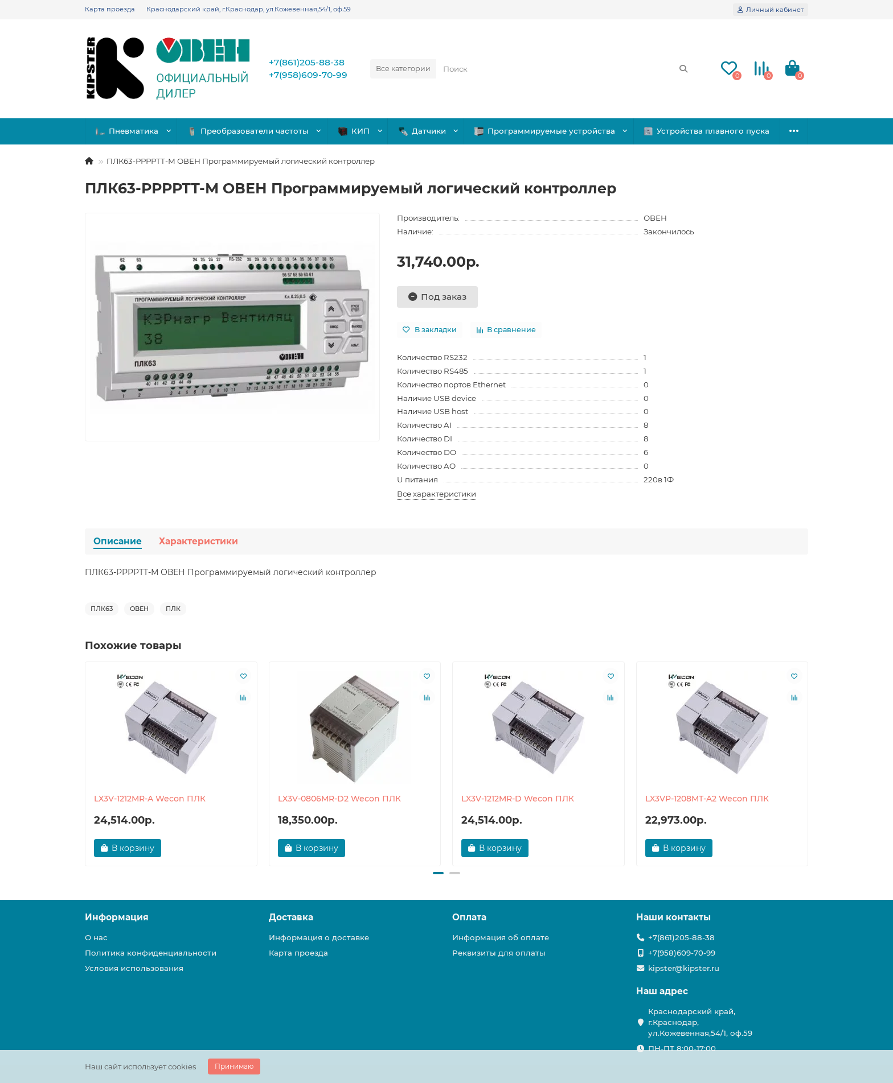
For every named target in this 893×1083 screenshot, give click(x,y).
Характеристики (198, 541)
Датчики (422, 131)
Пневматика (127, 131)
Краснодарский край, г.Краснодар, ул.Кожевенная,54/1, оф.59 (248, 9)
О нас (96, 937)
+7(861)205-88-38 (307, 62)
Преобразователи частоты (248, 131)
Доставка (291, 917)
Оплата (469, 917)
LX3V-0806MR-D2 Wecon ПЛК (339, 798)
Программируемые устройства (545, 131)
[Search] (566, 68)
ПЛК (173, 609)
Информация (117, 917)
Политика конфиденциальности (150, 952)
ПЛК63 (102, 609)
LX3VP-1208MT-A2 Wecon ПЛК (707, 798)
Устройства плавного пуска (706, 131)
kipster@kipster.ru (683, 968)
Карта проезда (110, 9)
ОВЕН (655, 217)
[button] (438, 873)
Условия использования (134, 968)
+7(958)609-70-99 (308, 74)
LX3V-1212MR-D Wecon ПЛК (517, 798)
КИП (354, 131)
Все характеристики (436, 493)
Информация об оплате (500, 937)
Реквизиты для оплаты (499, 952)
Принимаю (234, 1066)
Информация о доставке (319, 937)
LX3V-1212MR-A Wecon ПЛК (150, 798)
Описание (117, 541)
